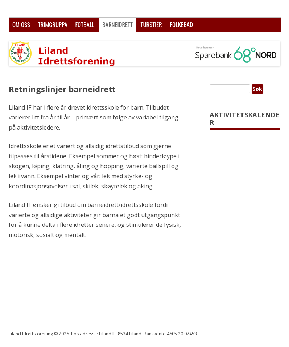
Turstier (151, 24)
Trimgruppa (52, 24)
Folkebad (181, 24)
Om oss (21, 24)
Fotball (84, 24)
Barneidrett (117, 24)
